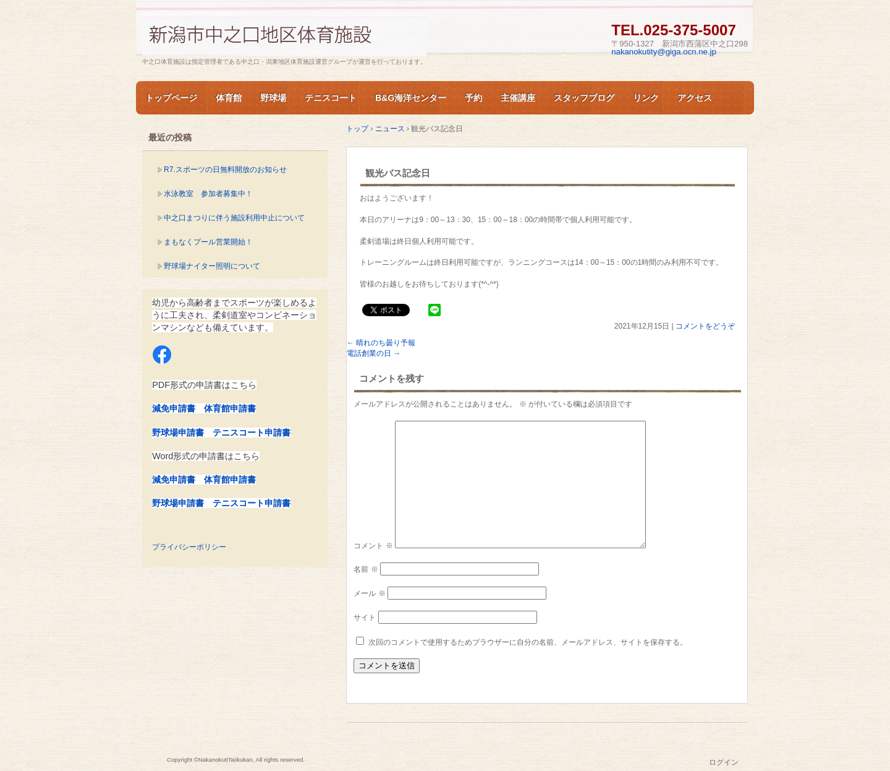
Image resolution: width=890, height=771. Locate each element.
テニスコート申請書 (251, 432)
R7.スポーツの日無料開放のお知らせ (225, 169)
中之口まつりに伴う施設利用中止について (234, 217)
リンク (646, 98)
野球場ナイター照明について (212, 266)
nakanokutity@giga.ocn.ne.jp (663, 51)
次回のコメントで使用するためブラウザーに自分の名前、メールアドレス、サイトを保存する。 (527, 642)
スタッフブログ (584, 98)
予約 (473, 98)
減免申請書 (173, 408)
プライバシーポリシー (189, 547)
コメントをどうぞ (705, 326)
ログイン (724, 762)
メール (369, 593)
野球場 (273, 98)
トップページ (171, 98)
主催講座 (518, 98)
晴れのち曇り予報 (381, 342)
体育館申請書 (230, 408)
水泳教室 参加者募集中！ (208, 193)
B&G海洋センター (410, 98)
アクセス (694, 98)
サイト (365, 617)
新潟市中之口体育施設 (284, 33)
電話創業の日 (373, 353)
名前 (366, 569)
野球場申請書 (178, 432)
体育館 (229, 98)
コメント (373, 545)
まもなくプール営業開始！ (208, 242)
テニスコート (331, 98)
